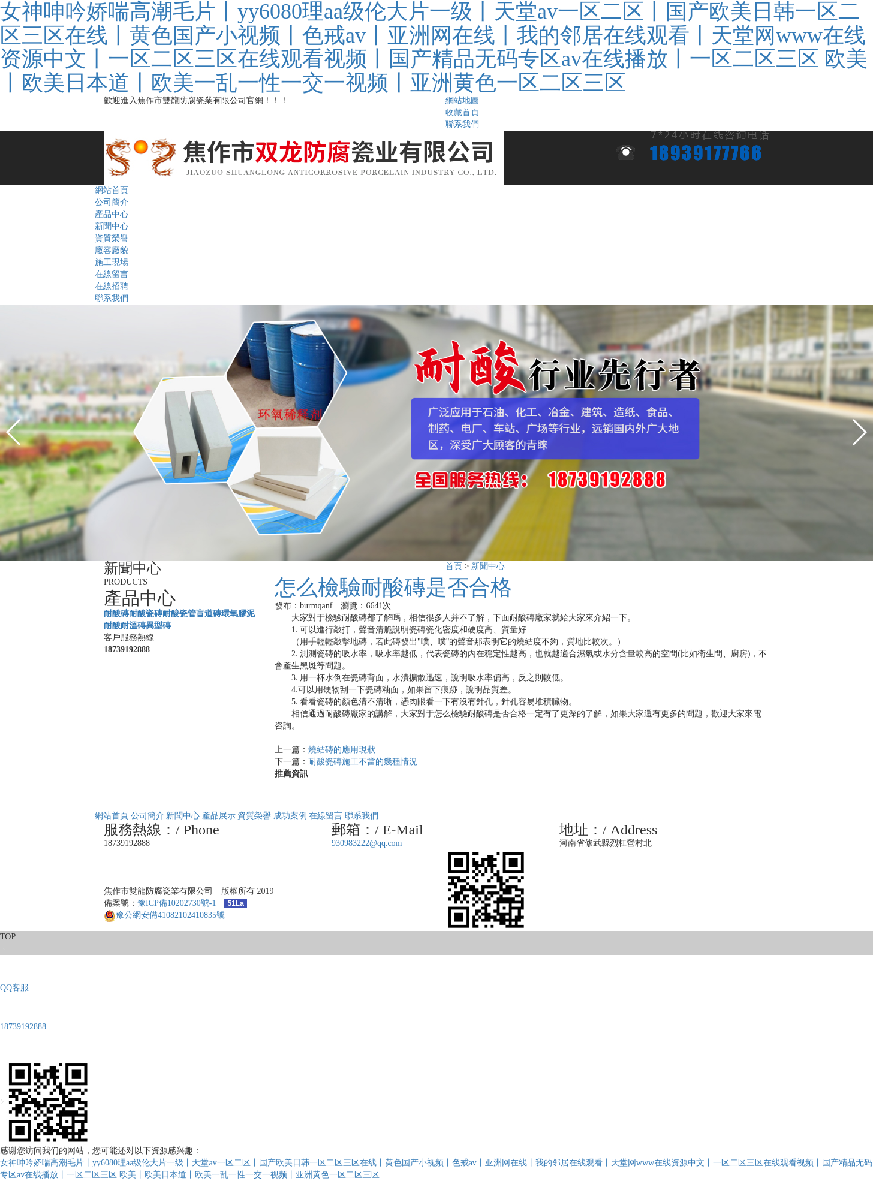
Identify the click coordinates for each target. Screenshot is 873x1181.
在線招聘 (111, 286)
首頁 (453, 566)
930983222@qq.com (367, 843)
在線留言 (111, 274)
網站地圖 (462, 100)
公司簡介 (111, 202)
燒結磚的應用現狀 (341, 749)
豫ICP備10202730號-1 (176, 903)
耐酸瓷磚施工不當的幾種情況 (362, 761)
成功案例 (290, 815)
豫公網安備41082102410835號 (164, 915)
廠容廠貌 (111, 250)
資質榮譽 (111, 238)
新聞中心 (111, 226)
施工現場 (111, 262)
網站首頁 (111, 190)
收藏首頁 (462, 112)
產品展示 (219, 815)
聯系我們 (462, 124)
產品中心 (111, 214)
